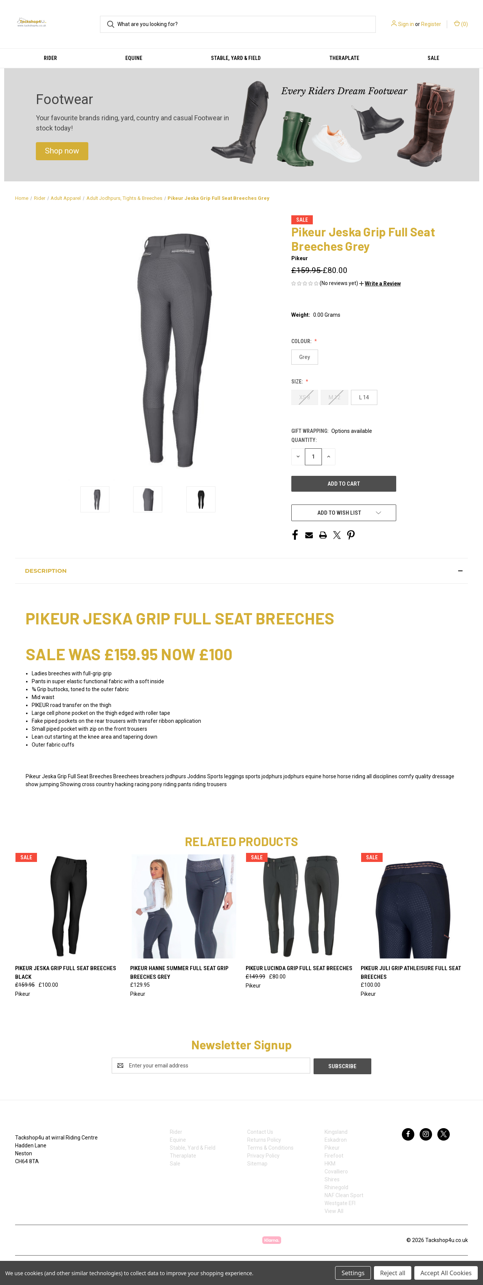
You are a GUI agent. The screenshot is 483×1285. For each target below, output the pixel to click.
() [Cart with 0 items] (461, 23)
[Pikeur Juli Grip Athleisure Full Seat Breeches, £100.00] (414, 906)
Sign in (406, 24)
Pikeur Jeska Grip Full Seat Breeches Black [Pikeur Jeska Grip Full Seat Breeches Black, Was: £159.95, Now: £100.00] (65, 972)
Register (431, 24)
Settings (353, 1273)
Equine (133, 58)
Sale (433, 58)
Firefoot (334, 1155)
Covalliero (336, 1171)
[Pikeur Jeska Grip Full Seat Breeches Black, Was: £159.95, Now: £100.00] (69, 906)
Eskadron (336, 1139)
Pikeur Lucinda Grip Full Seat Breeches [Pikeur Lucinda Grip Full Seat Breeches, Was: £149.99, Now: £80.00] (299, 968)
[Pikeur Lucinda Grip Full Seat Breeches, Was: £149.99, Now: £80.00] (299, 906)
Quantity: (304, 440)
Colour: (301, 341)
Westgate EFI (340, 1202)
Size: (297, 382)
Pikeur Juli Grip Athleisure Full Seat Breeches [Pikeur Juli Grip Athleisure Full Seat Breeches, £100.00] (411, 972)
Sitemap (257, 1163)
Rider (50, 58)
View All (334, 1210)
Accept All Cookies (446, 1273)
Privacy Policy (263, 1155)
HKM (330, 1163)
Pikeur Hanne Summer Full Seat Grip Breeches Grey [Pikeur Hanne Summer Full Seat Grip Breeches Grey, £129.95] (179, 972)
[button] (62, 151)
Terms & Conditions (270, 1147)
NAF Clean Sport (344, 1194)
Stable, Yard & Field (236, 58)
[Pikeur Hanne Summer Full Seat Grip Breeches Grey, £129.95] (184, 906)
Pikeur (332, 1147)
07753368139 (38, 1176)
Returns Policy (264, 1139)
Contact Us (260, 1131)
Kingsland (336, 1131)
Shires (332, 1179)
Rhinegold (336, 1187)
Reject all (392, 1273)
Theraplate (344, 58)
